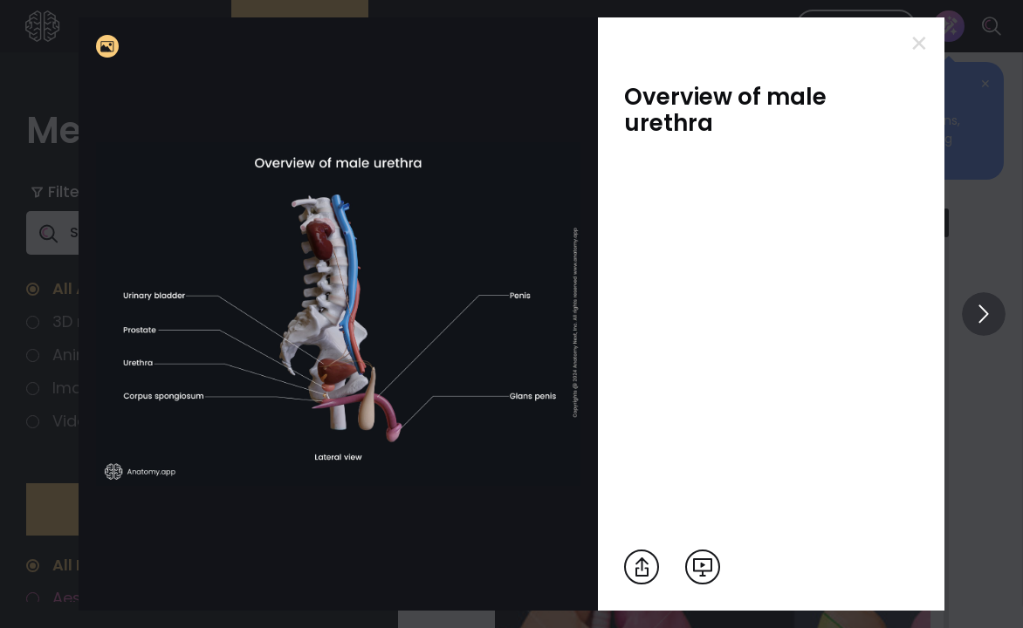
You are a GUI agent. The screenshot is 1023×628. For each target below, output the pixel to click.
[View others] (984, 314)
